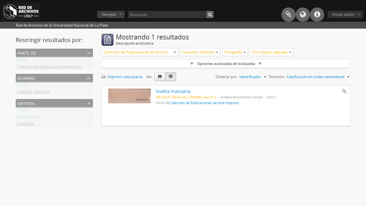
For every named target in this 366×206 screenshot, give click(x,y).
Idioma (303, 14)
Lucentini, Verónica (33, 92)
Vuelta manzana (173, 91)
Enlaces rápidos (317, 14)
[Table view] (170, 76)
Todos (22, 60)
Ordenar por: (227, 76)
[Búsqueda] (171, 14)
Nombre (26, 78)
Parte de (26, 52)
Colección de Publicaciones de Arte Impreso (54, 67)
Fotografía (25, 124)
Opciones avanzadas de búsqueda (226, 63)
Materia (26, 103)
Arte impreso (28, 117)
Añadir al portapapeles (344, 91)
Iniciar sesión (344, 14)
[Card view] (159, 76)
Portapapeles (288, 14)
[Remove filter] (175, 52)
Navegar (109, 14)
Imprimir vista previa (122, 76)
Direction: (277, 76)
